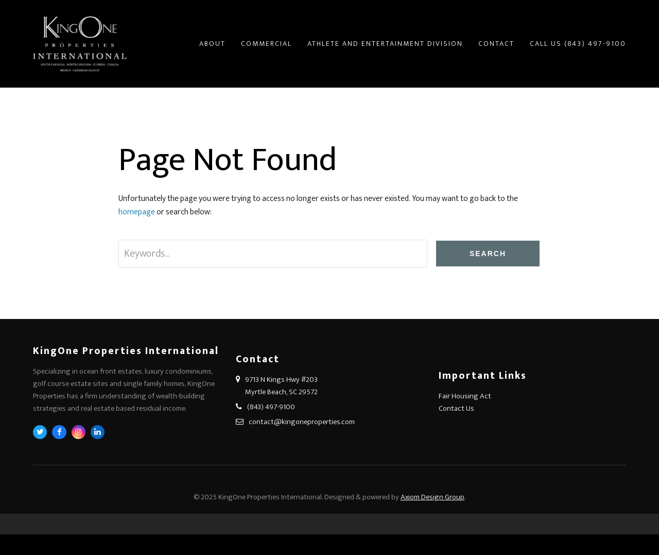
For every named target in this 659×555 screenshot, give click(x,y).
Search (488, 253)
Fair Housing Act (465, 396)
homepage (136, 212)
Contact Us (456, 408)
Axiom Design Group (432, 497)
